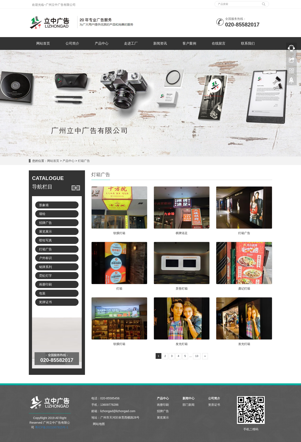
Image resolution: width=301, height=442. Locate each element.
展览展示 (45, 231)
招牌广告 (45, 223)
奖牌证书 (45, 302)
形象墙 (44, 205)
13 (196, 356)
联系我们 (248, 43)
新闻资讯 (160, 43)
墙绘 (42, 214)
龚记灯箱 (244, 288)
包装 (42, 293)
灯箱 (119, 288)
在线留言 (218, 43)
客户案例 (189, 43)
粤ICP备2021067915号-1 (51, 427)
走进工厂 (131, 43)
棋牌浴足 (182, 233)
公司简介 (72, 43)
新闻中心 (188, 398)
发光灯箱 (182, 344)
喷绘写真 (45, 240)
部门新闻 (188, 404)
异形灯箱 (182, 288)
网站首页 (43, 43)
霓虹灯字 (45, 275)
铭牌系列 (45, 267)
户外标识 (45, 258)
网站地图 (99, 424)
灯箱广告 (83, 160)
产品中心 (101, 43)
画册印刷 (45, 284)
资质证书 (214, 404)
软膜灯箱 (119, 233)
